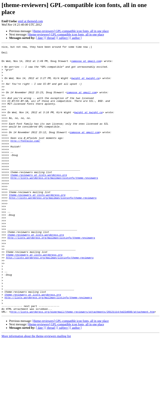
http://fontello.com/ (25, 160)
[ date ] (40, 38)
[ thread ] (51, 38)
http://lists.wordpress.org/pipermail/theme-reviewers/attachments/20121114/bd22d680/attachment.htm (82, 365)
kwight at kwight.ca (85, 85)
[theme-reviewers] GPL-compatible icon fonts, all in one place (71, 31)
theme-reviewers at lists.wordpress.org (38, 201)
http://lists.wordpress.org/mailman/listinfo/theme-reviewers (54, 204)
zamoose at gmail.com (86, 64)
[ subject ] (63, 38)
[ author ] (76, 38)
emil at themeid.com (30, 21)
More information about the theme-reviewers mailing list (36, 389)
